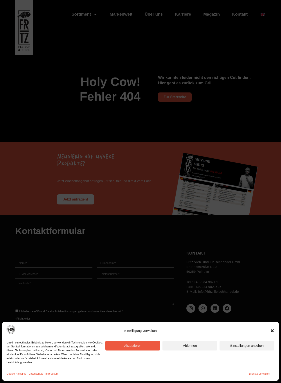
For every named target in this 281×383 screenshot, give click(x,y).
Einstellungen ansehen (247, 345)
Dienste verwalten (259, 373)
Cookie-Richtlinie (16, 373)
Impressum (51, 373)
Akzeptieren (132, 345)
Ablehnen (190, 345)
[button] (272, 331)
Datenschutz (36, 373)
